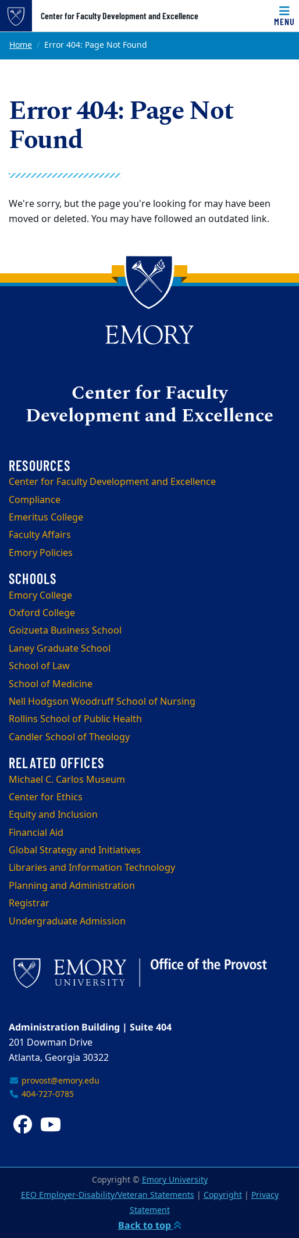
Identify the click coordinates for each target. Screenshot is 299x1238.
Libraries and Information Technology (92, 868)
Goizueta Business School (65, 631)
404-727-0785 (41, 1094)
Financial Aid (36, 833)
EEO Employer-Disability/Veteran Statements (107, 1195)
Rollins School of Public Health (75, 719)
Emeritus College (46, 518)
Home (20, 45)
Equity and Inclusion (53, 815)
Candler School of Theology (69, 737)
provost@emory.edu (54, 1081)
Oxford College (42, 613)
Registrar (29, 903)
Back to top (149, 1225)
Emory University (175, 1180)
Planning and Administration (72, 886)
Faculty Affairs (40, 535)
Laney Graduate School (60, 649)
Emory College (40, 596)
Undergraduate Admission (67, 921)
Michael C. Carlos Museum (67, 780)
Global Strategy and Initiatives (75, 850)
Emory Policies (41, 553)
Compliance (34, 500)
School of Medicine (50, 684)
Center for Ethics (46, 797)
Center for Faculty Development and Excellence (119, 15)
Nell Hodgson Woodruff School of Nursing (102, 702)
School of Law (39, 666)
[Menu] (284, 15)
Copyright (223, 1195)
